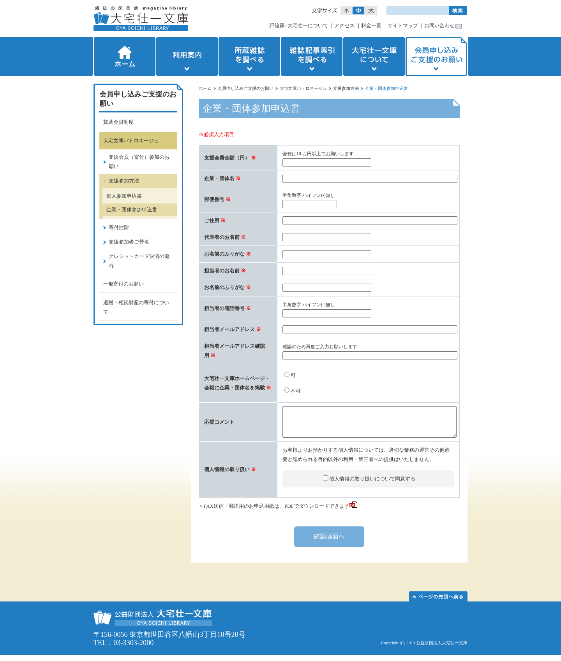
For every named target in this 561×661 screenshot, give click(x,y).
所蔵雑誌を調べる (249, 56)
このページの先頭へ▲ (438, 602)
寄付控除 (119, 227)
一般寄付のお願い (123, 284)
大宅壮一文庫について (374, 56)
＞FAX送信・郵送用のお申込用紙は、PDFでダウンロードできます (278, 512)
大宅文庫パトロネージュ (303, 88)
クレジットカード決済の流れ (139, 260)
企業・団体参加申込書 (131, 209)
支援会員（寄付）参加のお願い (139, 161)
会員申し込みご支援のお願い (437, 56)
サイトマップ (403, 25)
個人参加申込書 (124, 196)
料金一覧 (371, 25)
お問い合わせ (439, 25)
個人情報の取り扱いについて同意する (372, 484)
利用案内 (187, 56)
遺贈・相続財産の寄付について (136, 307)
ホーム (124, 56)
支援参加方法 (346, 88)
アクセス (344, 25)
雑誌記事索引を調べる (311, 56)
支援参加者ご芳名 (129, 242)
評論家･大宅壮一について (299, 25)
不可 (296, 391)
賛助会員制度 (118, 122)
